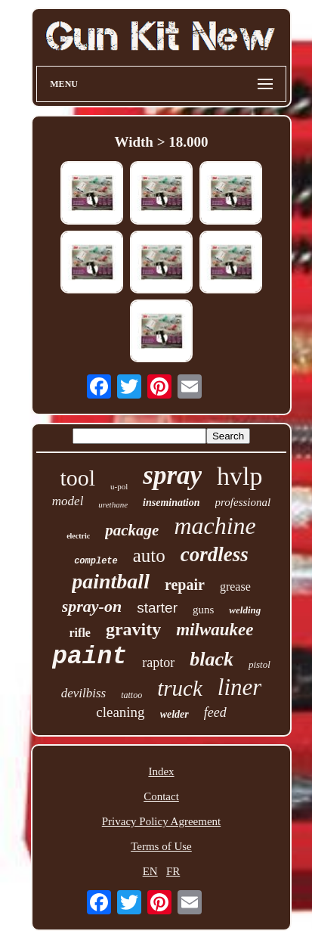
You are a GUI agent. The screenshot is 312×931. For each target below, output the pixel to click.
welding (245, 610)
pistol (259, 664)
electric (78, 536)
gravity (133, 629)
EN (150, 871)
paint (89, 657)
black (211, 659)
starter (157, 608)
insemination (171, 502)
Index (161, 771)
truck (179, 688)
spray (172, 475)
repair (185, 584)
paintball (111, 581)
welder (174, 714)
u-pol (119, 486)
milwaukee (214, 629)
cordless (215, 554)
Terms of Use (161, 846)
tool (77, 477)
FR (173, 871)
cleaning (120, 712)
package (132, 530)
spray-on (92, 606)
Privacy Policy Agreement (161, 821)
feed (215, 712)
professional (243, 502)
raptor (158, 662)
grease (235, 586)
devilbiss (84, 693)
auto (149, 555)
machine (214, 525)
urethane (113, 504)
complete (96, 561)
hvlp (239, 476)
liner (240, 687)
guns (203, 610)
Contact (161, 796)
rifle (80, 632)
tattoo (131, 695)
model (68, 501)
